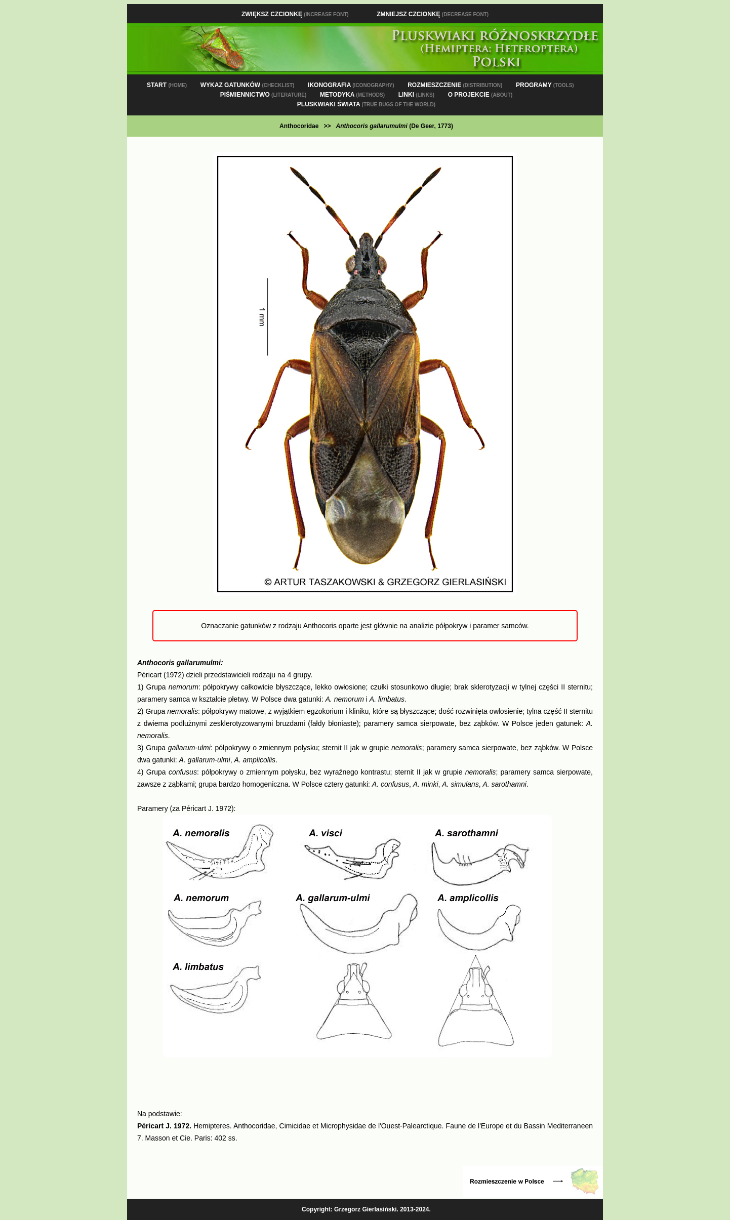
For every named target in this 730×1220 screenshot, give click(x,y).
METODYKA (352, 94)
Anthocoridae (298, 126)
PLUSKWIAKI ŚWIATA (366, 104)
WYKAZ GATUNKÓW (247, 85)
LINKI (416, 94)
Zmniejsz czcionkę (433, 14)
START (167, 85)
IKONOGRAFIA (351, 85)
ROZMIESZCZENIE (455, 85)
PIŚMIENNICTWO (263, 94)
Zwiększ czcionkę (295, 14)
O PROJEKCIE (480, 94)
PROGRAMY (545, 85)
